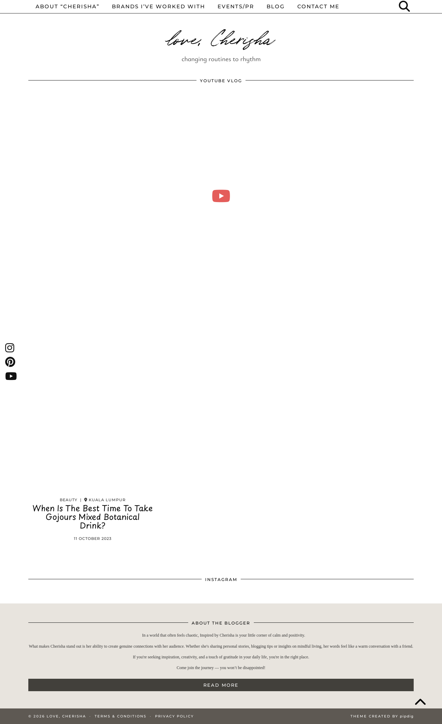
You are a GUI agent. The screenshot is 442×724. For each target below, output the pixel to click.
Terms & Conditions (120, 716)
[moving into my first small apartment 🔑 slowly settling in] (221, 195)
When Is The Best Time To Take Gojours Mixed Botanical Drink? (92, 518)
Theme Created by (382, 716)
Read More (221, 685)
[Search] (405, 6)
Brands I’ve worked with (158, 6)
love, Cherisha (221, 37)
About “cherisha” (67, 6)
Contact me (318, 6)
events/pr (236, 6)
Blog (276, 6)
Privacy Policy (174, 716)
